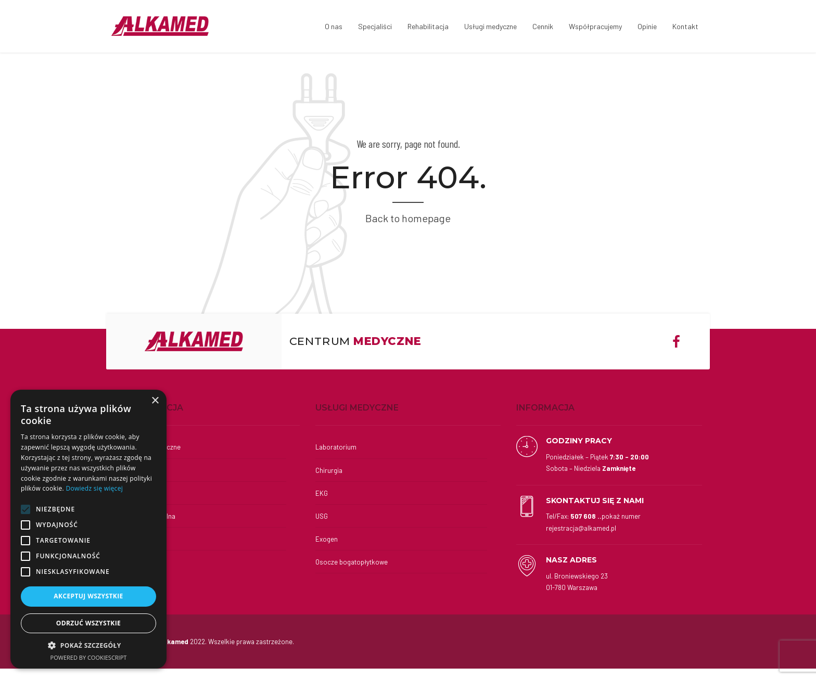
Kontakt (685, 26)
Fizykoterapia (134, 539)
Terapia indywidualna (144, 516)
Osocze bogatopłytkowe (351, 562)
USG (321, 516)
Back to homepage (408, 218)
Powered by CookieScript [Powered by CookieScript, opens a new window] (88, 657)
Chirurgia (328, 470)
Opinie (647, 26)
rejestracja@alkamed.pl (581, 528)
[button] (88, 645)
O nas (333, 26)
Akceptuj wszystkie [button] (88, 596)
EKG (321, 493)
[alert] (88, 529)
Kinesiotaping (134, 470)
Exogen (326, 539)
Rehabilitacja (428, 26)
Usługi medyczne (490, 26)
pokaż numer (621, 516)
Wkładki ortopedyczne (147, 447)
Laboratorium (335, 447)
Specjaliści (375, 26)
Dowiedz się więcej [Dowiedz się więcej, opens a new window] (94, 488)
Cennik (542, 26)
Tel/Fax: (593, 522)
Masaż (123, 493)
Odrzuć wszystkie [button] (88, 623)
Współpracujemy (595, 26)
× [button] (155, 401)
